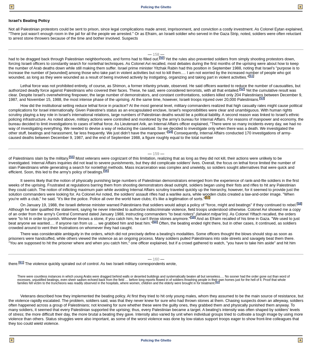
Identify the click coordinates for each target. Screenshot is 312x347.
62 (217, 282)
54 (170, 131)
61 (21, 262)
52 (242, 89)
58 (299, 203)
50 (161, 57)
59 (193, 217)
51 (251, 76)
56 (106, 170)
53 (262, 98)
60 (155, 221)
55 (71, 157)
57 (207, 197)
